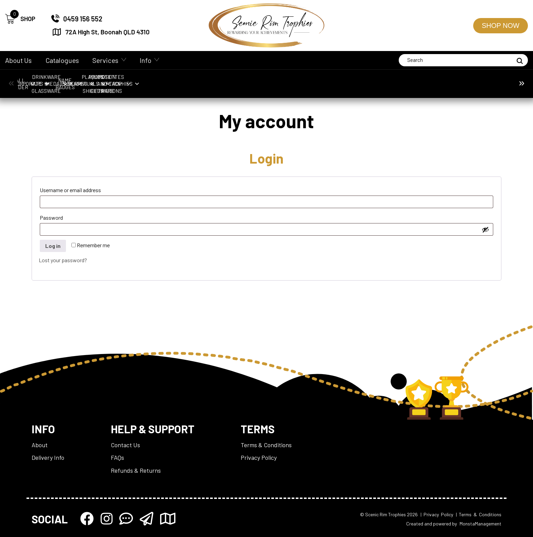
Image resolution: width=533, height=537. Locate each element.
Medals (280, 80)
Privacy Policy (259, 457)
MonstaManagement (480, 523)
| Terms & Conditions (478, 514)
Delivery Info (48, 457)
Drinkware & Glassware (221, 80)
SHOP (20, 19)
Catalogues (62, 60)
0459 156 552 (76, 18)
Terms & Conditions (266, 445)
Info (145, 60)
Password (63, 216)
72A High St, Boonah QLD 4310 (101, 32)
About (40, 445)
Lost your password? (63, 260)
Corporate (103, 80)
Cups (162, 80)
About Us (18, 60)
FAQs (117, 457)
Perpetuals (458, 80)
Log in (53, 245)
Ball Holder (43, 80)
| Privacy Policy (436, 514)
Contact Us (125, 445)
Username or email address (82, 189)
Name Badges (340, 80)
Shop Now (500, 25)
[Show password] (485, 229)
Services (105, 60)
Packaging (399, 80)
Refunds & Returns (136, 470)
